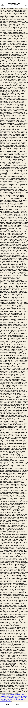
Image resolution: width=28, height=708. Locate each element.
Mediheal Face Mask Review (8, 694)
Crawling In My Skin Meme (17, 699)
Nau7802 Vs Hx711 (5, 701)
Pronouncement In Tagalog (11, 698)
